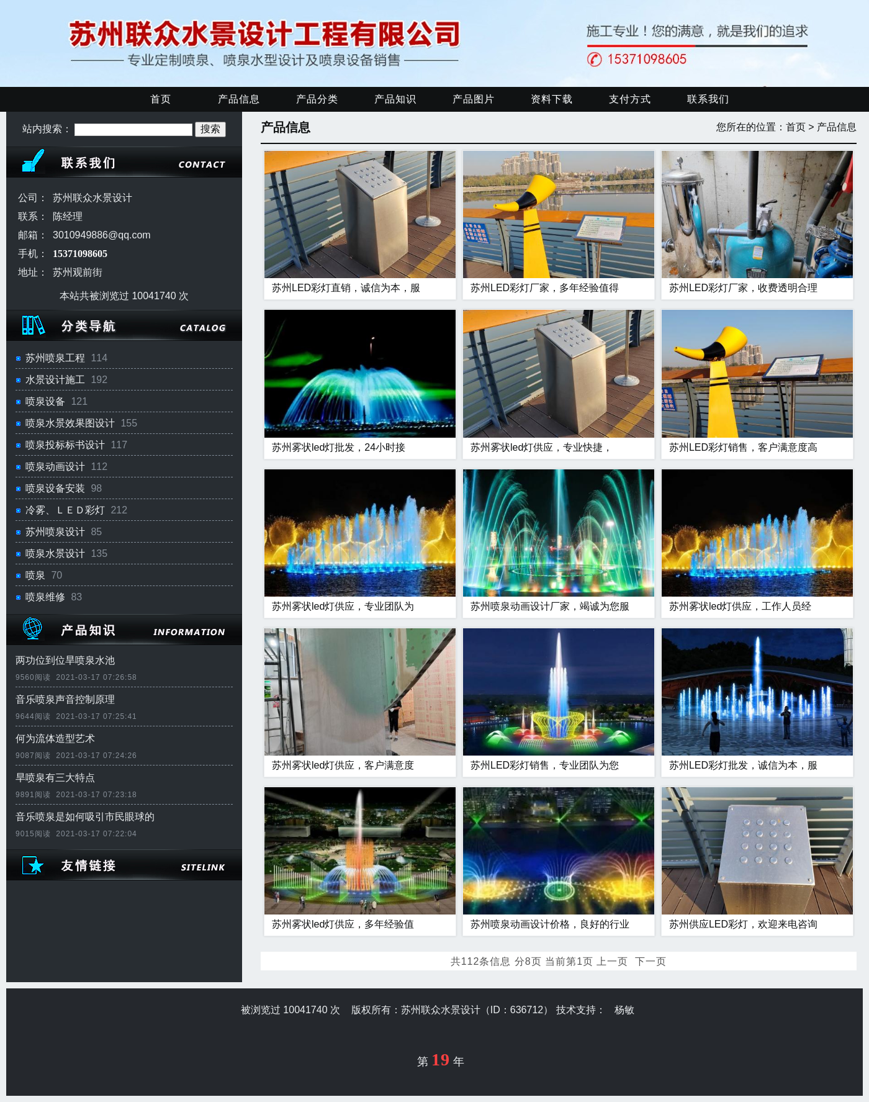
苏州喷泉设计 (55, 531)
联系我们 (708, 99)
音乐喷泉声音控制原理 (65, 699)
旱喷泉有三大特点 (55, 777)
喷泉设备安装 (55, 488)
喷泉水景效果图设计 (70, 423)
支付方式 (630, 99)
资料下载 (552, 99)
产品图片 (474, 99)
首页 (160, 99)
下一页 (651, 961)
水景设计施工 (55, 379)
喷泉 (35, 575)
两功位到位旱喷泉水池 (65, 660)
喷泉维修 (45, 597)
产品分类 (317, 99)
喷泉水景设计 (55, 553)
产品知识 (395, 99)
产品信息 (239, 99)
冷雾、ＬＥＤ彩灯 (65, 510)
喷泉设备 (45, 401)
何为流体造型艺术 (55, 738)
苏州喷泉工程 (55, 358)
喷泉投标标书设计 (65, 445)
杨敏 (624, 1010)
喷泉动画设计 (55, 466)
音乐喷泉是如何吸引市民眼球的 (85, 816)
